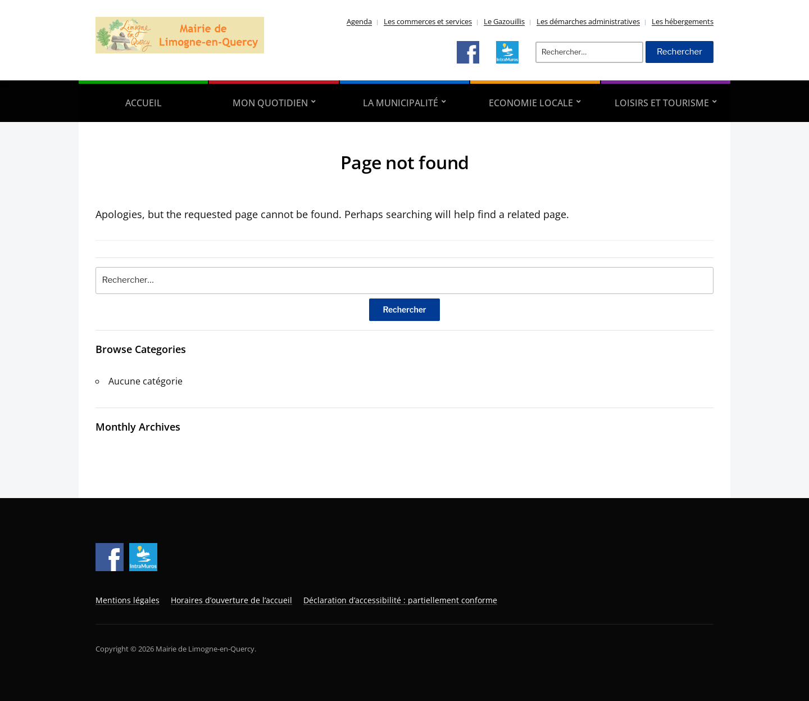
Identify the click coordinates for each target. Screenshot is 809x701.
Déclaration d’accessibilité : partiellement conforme (400, 600)
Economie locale (531, 103)
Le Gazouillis (504, 21)
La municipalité (400, 103)
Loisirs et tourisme (662, 103)
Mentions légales (128, 600)
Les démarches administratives (588, 21)
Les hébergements (682, 21)
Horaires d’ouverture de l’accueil (231, 600)
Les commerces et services (428, 21)
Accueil (143, 103)
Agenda (359, 21)
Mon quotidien (270, 103)
